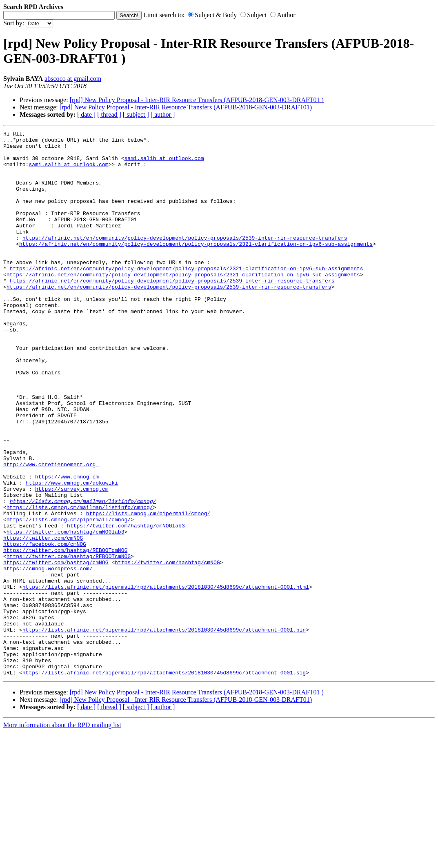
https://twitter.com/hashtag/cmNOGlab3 (126, 605)
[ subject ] (136, 114)
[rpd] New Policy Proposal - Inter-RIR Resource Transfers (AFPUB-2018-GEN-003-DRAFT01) (186, 107)
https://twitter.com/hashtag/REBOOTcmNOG (65, 634)
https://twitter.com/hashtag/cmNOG (55, 649)
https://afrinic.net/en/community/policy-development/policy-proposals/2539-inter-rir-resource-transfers (184, 259)
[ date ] (86, 114)
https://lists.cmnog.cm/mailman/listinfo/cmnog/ (83, 575)
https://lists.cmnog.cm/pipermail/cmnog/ (148, 590)
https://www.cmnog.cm (67, 546)
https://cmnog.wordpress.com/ (47, 656)
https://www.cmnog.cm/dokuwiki (72, 553)
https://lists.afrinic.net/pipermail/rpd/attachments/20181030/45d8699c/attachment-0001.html (165, 678)
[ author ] (163, 114)
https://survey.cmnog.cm (71, 561)
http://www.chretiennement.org (51, 531)
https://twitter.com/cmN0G (43, 619)
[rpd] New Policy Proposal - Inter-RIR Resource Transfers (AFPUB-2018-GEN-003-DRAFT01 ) (197, 99)
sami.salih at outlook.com (164, 164)
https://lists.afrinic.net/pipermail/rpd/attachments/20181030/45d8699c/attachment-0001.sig (164, 781)
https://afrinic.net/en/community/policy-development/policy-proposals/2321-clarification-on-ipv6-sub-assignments (196, 267)
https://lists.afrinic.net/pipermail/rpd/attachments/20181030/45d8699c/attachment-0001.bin (164, 730)
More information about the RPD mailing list (62, 833)
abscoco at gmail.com (72, 78)
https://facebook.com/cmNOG (44, 627)
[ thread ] (109, 114)
